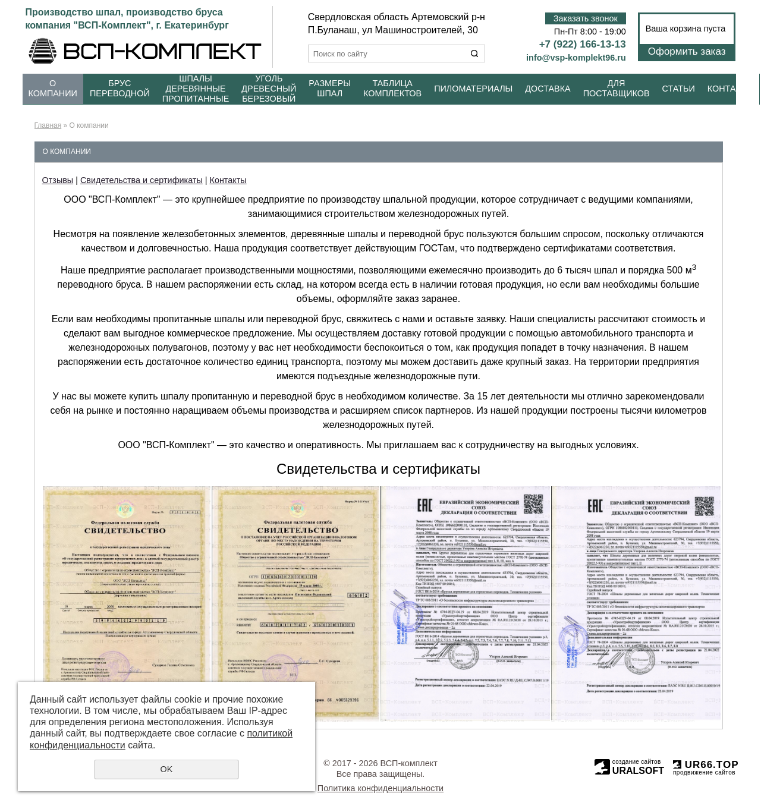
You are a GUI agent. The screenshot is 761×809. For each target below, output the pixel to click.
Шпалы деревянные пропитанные (195, 89)
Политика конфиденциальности (380, 788)
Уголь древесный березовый (268, 89)
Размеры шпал (330, 88)
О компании (53, 88)
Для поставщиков (616, 88)
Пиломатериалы (473, 88)
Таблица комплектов (392, 88)
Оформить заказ (687, 51)
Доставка (547, 88)
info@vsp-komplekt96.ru (576, 57)
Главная (48, 125)
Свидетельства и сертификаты (141, 180)
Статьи (678, 88)
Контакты (730, 88)
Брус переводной (120, 88)
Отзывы (58, 180)
